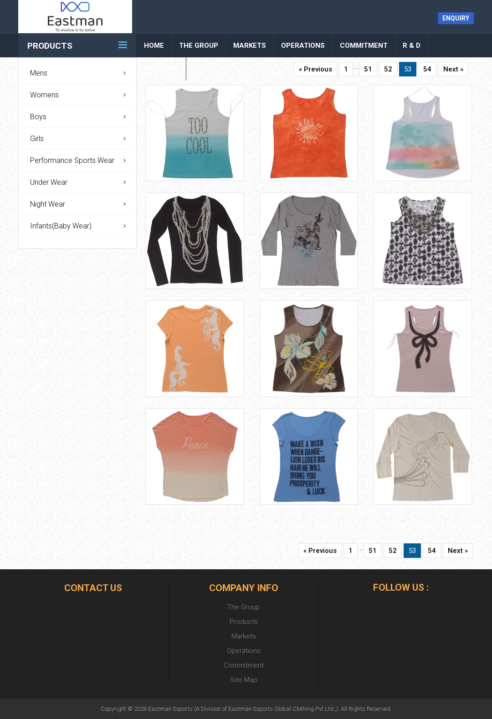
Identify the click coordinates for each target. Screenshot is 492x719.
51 (368, 69)
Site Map (243, 680)
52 (388, 69)
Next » (453, 69)
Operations (303, 45)
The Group (198, 45)
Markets (249, 45)
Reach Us (161, 69)
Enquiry (455, 18)
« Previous (315, 69)
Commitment (364, 45)
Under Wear (48, 182)
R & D (411, 45)
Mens (38, 73)
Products (49, 46)
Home (154, 45)
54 (427, 69)
